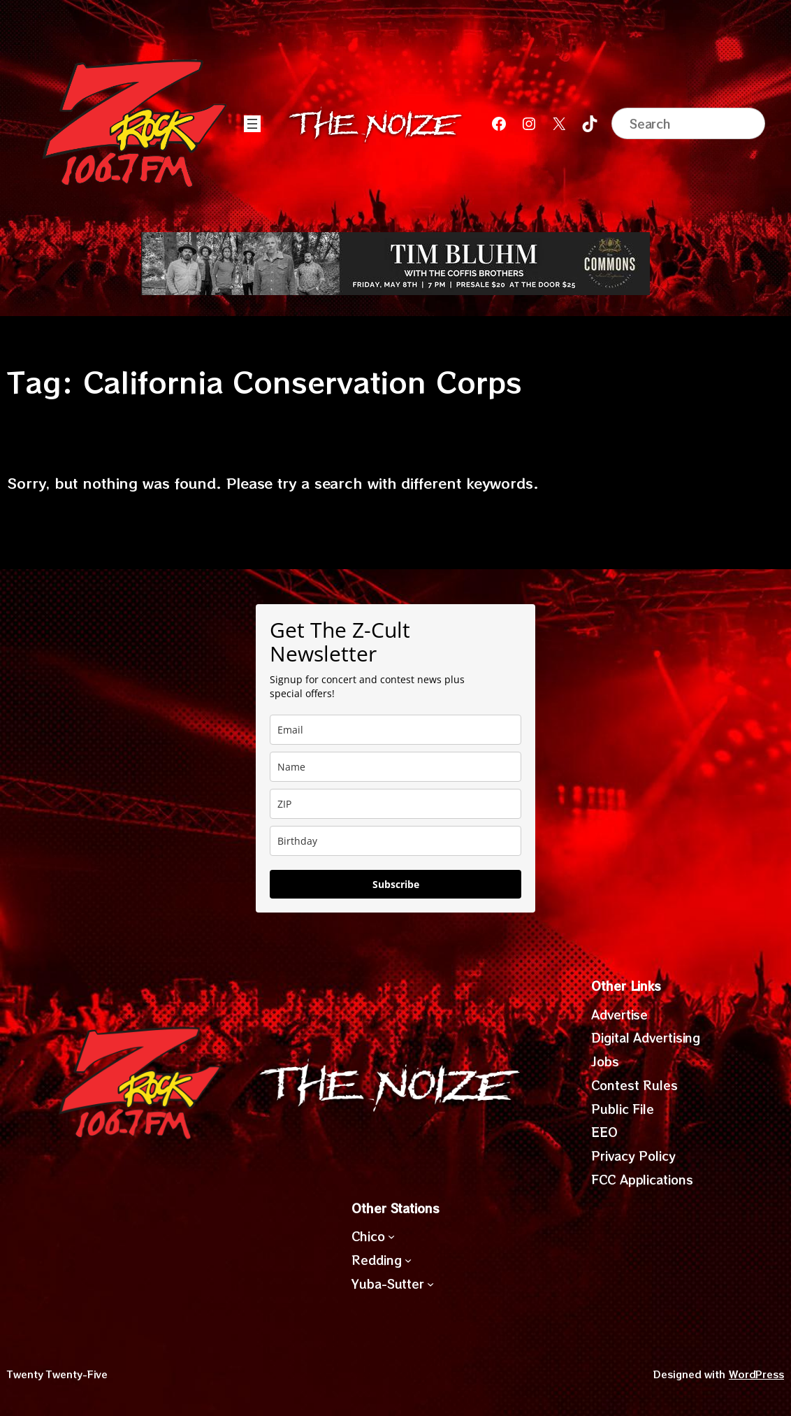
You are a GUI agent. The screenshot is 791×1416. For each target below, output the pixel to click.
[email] (395, 730)
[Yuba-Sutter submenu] (430, 1283)
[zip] (395, 804)
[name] (395, 767)
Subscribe (395, 884)
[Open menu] (252, 123)
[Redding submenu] (408, 1260)
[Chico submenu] (391, 1236)
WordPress (756, 1374)
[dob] (395, 841)
